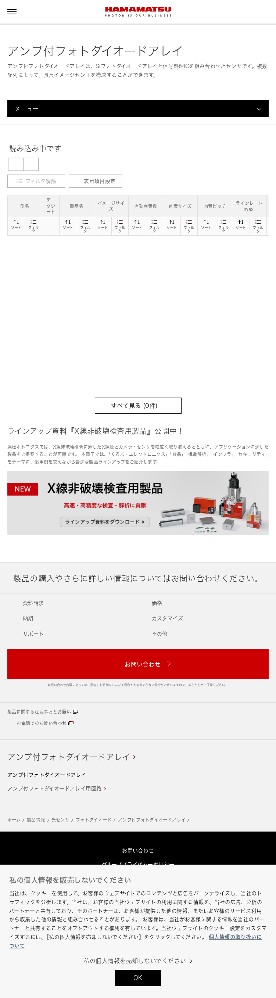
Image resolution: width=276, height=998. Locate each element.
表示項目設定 (95, 181)
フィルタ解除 (40, 181)
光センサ (60, 820)
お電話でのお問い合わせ (42, 723)
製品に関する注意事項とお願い (39, 712)
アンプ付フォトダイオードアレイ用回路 (54, 788)
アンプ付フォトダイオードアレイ (69, 757)
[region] (138, 931)
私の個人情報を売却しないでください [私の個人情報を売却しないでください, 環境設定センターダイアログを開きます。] (134, 961)
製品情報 (36, 820)
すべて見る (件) (138, 405)
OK (138, 977)
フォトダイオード (94, 820)
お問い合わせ (138, 850)
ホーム (14, 820)
